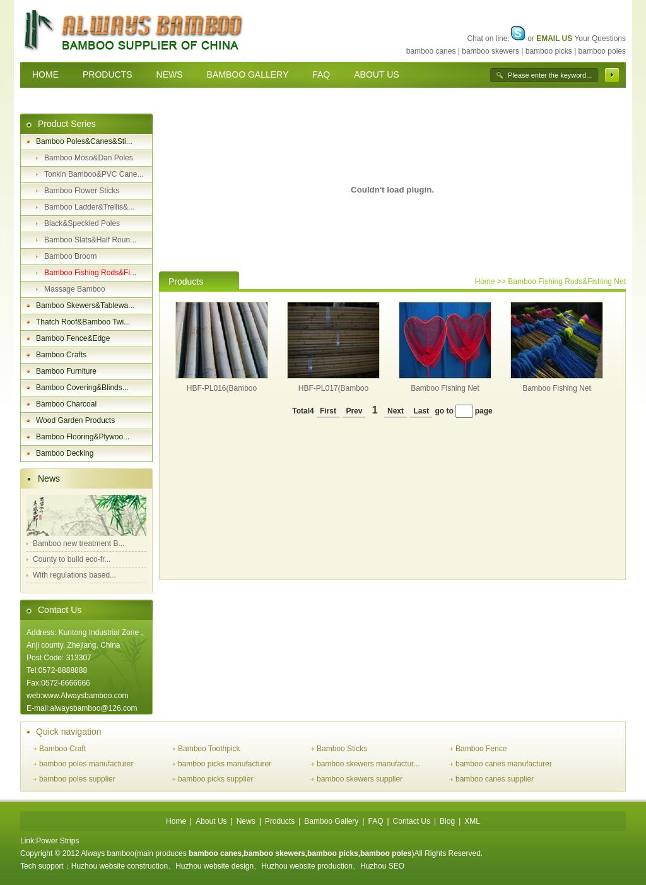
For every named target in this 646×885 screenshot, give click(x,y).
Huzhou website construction (119, 866)
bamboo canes (431, 51)
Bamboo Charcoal (66, 404)
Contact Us (59, 610)
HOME (45, 74)
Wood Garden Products (75, 420)
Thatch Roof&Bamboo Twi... (83, 322)
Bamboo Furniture (66, 371)
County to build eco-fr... (71, 559)
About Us (211, 821)
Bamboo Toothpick (209, 748)
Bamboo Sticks (342, 748)
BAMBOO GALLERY (248, 74)
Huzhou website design (214, 866)
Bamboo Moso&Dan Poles (88, 157)
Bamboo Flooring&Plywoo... (82, 436)
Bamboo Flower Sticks (81, 190)
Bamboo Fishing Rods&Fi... (90, 272)
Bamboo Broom (70, 256)
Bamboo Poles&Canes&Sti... (84, 141)
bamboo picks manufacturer (224, 763)
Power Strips (57, 840)
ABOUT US (376, 74)
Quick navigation (69, 732)
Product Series (67, 124)
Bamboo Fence (481, 748)
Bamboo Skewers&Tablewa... (85, 305)
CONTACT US (60, 100)
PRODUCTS (107, 74)
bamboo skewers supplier (359, 779)
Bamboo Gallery (331, 821)
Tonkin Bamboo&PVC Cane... (93, 174)
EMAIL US (554, 38)
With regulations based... (74, 575)
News (49, 478)
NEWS (169, 74)
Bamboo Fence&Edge (73, 338)
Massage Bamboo (74, 289)
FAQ (321, 74)
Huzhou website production (307, 866)
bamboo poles (602, 51)
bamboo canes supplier (494, 779)
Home (485, 281)
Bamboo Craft (62, 748)
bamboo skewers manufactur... (368, 763)
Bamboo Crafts (61, 354)
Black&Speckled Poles (82, 223)
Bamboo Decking (64, 453)
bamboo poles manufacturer (86, 763)
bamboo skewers (490, 51)
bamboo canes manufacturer (503, 763)
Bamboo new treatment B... (78, 543)
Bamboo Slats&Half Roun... (90, 239)
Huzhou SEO (382, 866)
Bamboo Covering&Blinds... (82, 387)
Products (280, 821)
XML (472, 821)
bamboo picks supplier (215, 779)
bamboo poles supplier (77, 779)
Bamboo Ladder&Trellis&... (89, 207)
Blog (447, 821)
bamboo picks (549, 51)
